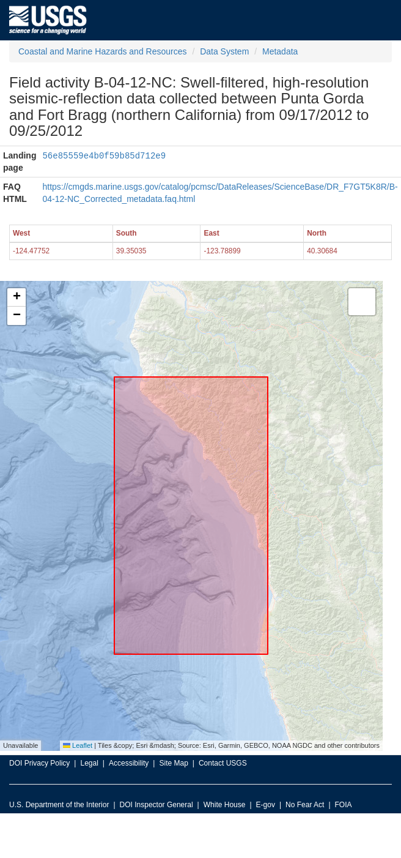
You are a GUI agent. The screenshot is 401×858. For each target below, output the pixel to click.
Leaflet (77, 745)
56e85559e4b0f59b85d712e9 (104, 155)
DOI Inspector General (156, 804)
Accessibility (129, 763)
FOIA (343, 804)
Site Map (173, 763)
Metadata (280, 51)
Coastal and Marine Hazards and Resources (102, 51)
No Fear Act (304, 804)
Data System (224, 51)
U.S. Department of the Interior (59, 804)
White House (225, 804)
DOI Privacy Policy (39, 763)
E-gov (265, 804)
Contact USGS (223, 763)
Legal (89, 763)
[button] (16, 297)
